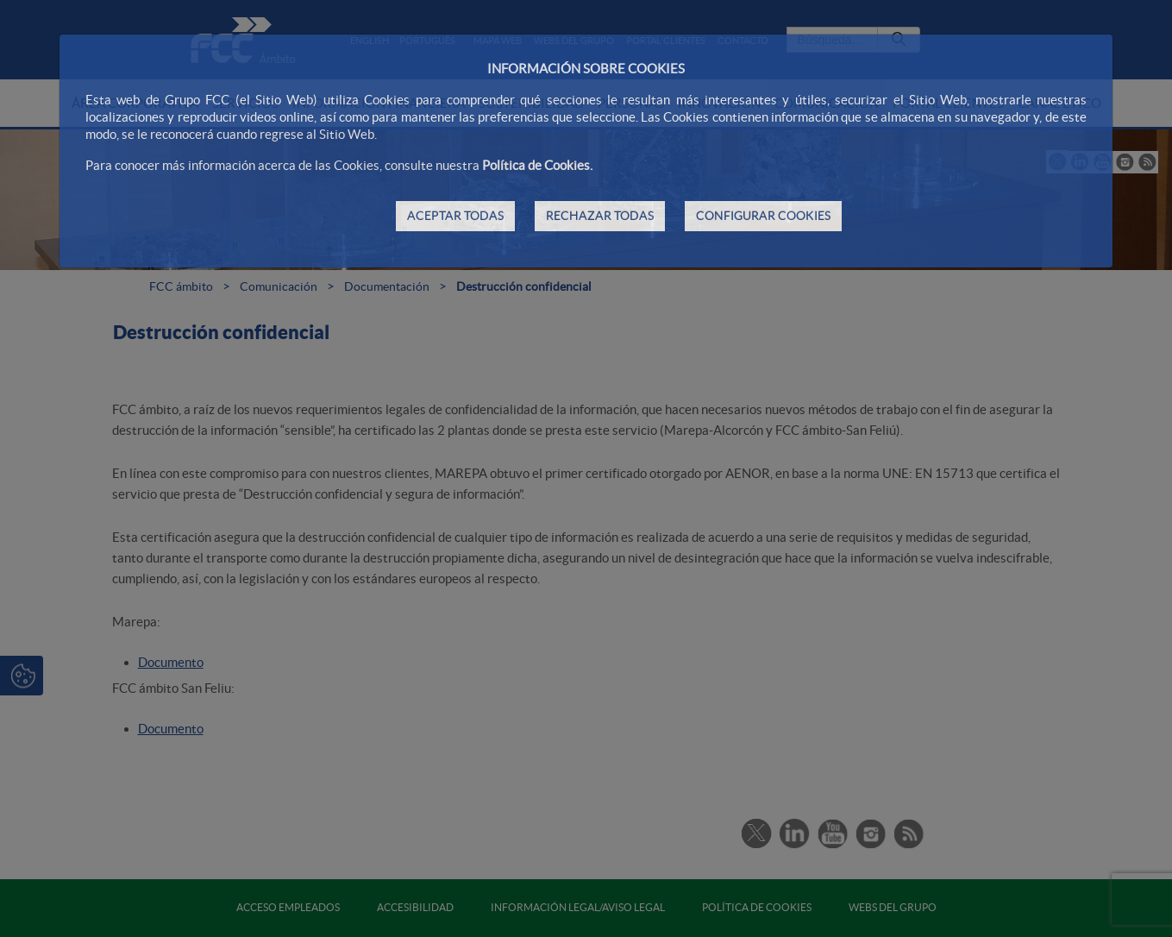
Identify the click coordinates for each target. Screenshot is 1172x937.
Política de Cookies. (537, 165)
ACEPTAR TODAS (455, 216)
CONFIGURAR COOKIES (763, 216)
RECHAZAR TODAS (600, 216)
